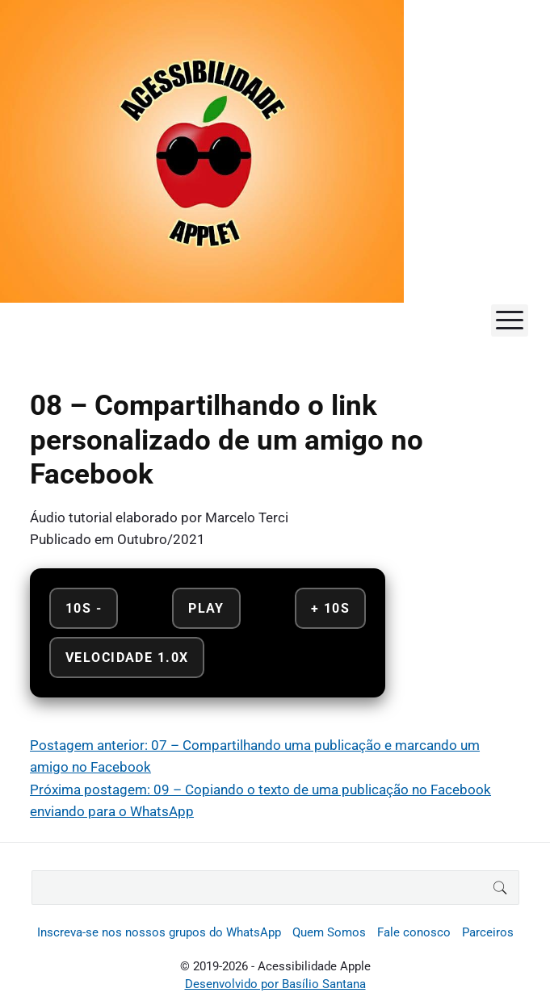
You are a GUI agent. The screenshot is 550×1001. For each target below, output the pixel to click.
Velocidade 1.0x (126, 657)
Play (206, 608)
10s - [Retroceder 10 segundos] (83, 608)
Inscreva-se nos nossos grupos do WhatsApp (159, 932)
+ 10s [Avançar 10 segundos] (330, 608)
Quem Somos (329, 932)
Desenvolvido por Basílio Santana (275, 984)
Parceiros (488, 932)
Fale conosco (414, 932)
